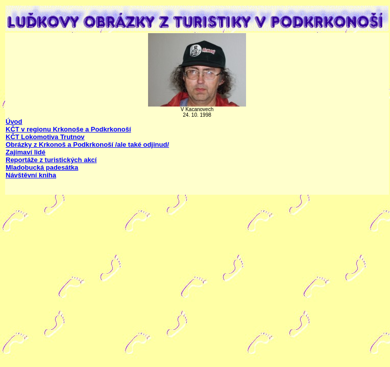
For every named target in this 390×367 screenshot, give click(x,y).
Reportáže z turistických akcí (51, 160)
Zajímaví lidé (25, 152)
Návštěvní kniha (31, 175)
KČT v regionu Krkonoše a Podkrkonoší (68, 129)
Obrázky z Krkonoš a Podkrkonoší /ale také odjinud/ (87, 144)
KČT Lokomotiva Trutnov (45, 137)
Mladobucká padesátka (42, 167)
